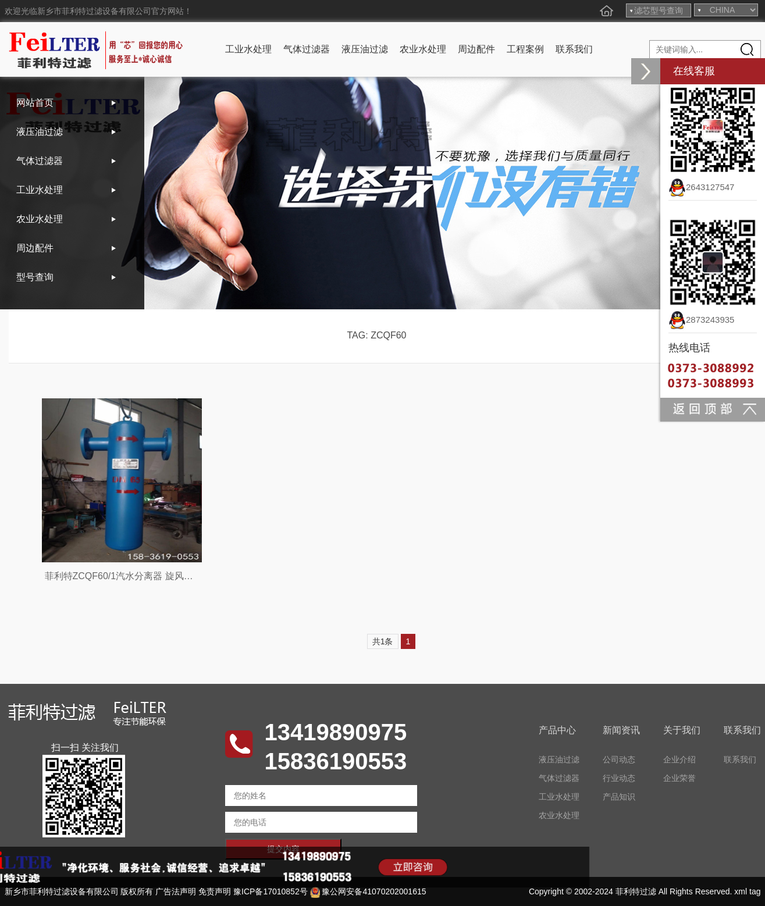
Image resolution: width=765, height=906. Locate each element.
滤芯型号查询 (658, 10)
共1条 (382, 641)
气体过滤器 (306, 49)
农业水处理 (423, 49)
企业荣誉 (679, 778)
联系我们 (574, 49)
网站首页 (35, 103)
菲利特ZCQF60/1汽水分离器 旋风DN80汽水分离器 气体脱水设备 (178, 576)
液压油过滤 (364, 49)
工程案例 (525, 49)
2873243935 (701, 319)
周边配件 (476, 49)
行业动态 (619, 778)
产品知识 (619, 796)
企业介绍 (679, 759)
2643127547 (701, 187)
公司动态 (619, 759)
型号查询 (35, 277)
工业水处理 (248, 49)
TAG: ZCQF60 (377, 335)
